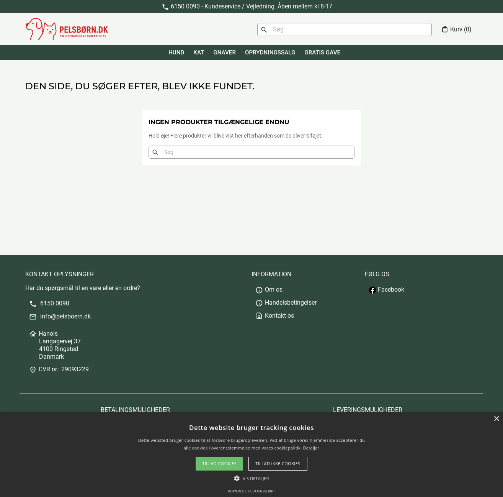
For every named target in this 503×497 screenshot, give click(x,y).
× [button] (496, 419)
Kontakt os (274, 315)
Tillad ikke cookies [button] (277, 463)
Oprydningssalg (270, 52)
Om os (269, 289)
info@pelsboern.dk (60, 316)
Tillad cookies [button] (219, 463)
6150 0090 (49, 303)
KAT (198, 52)
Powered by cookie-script (251, 491)
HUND (176, 52)
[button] (251, 478)
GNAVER (224, 52)
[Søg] (344, 29)
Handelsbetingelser (286, 302)
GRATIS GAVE (322, 52)
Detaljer (311, 448)
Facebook (386, 289)
